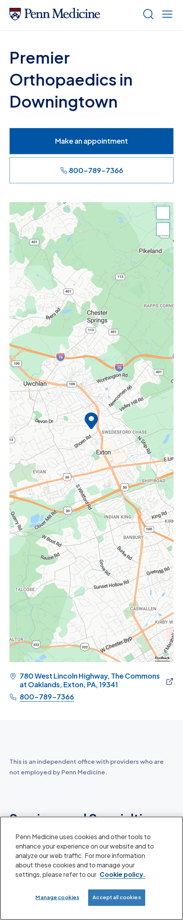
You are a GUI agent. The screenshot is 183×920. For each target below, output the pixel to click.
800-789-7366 (91, 170)
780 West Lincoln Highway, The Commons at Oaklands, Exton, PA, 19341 (90, 680)
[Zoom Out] (163, 229)
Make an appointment (91, 140)
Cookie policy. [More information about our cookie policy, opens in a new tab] (122, 874)
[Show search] (147, 15)
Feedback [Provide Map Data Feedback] (162, 658)
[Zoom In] (163, 212)
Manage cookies (57, 897)
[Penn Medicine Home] (54, 17)
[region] (91, 432)
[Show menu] (166, 15)
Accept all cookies (116, 897)
